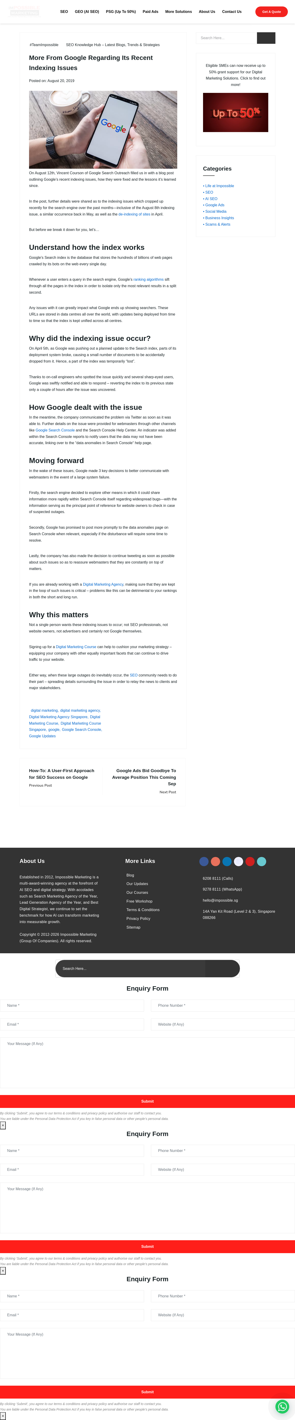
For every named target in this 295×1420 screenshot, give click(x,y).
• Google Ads (213, 205)
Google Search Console (55, 430)
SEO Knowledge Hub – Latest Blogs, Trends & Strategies (113, 45)
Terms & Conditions (143, 910)
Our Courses (137, 893)
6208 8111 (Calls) (218, 878)
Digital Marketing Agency (103, 584)
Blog (130, 875)
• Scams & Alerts (216, 224)
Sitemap (134, 927)
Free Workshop (140, 901)
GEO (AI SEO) (87, 12)
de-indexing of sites (134, 214)
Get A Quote (271, 12)
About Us (207, 12)
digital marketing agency (80, 710)
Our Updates (137, 884)
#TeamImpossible (44, 45)
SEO (64, 12)
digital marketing (44, 710)
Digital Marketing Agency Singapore (58, 717)
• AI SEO (210, 199)
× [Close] (3, 1125)
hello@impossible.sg (220, 900)
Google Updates (42, 736)
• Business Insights (218, 218)
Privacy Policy (138, 919)
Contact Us (232, 12)
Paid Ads (150, 12)
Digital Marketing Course (76, 647)
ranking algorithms (148, 279)
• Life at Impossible (218, 186)
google (53, 730)
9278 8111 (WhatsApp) (222, 889)
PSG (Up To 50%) (121, 12)
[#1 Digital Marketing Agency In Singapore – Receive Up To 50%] (282, 1407)
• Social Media (215, 211)
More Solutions (178, 12)
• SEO (208, 192)
